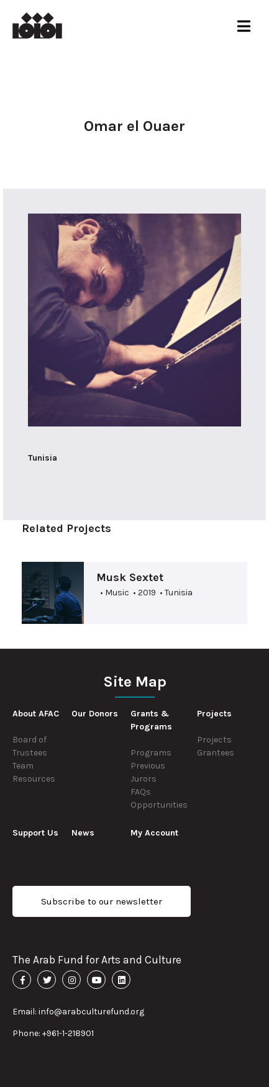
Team (23, 765)
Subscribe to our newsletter (101, 901)
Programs (150, 752)
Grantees (215, 752)
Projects (214, 739)
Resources (33, 779)
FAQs (140, 792)
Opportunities (159, 805)
